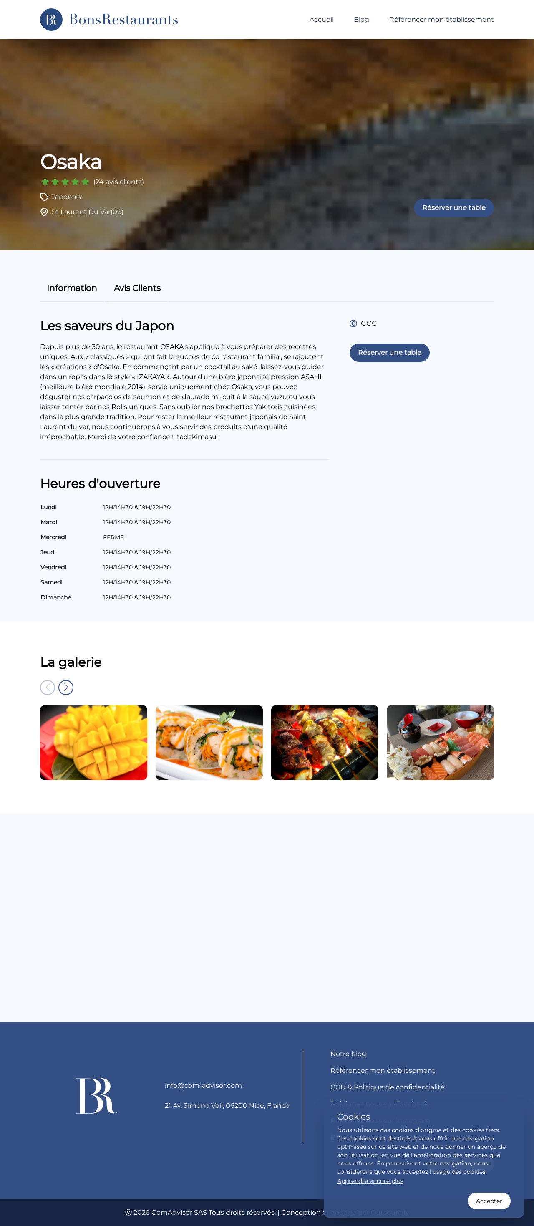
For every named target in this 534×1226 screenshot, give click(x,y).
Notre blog (348, 1054)
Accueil (322, 19)
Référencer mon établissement (441, 19)
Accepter (489, 1201)
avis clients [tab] (137, 288)
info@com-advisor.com (203, 1085)
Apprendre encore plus (370, 1181)
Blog (361, 19)
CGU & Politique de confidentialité (387, 1087)
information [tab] (72, 288)
